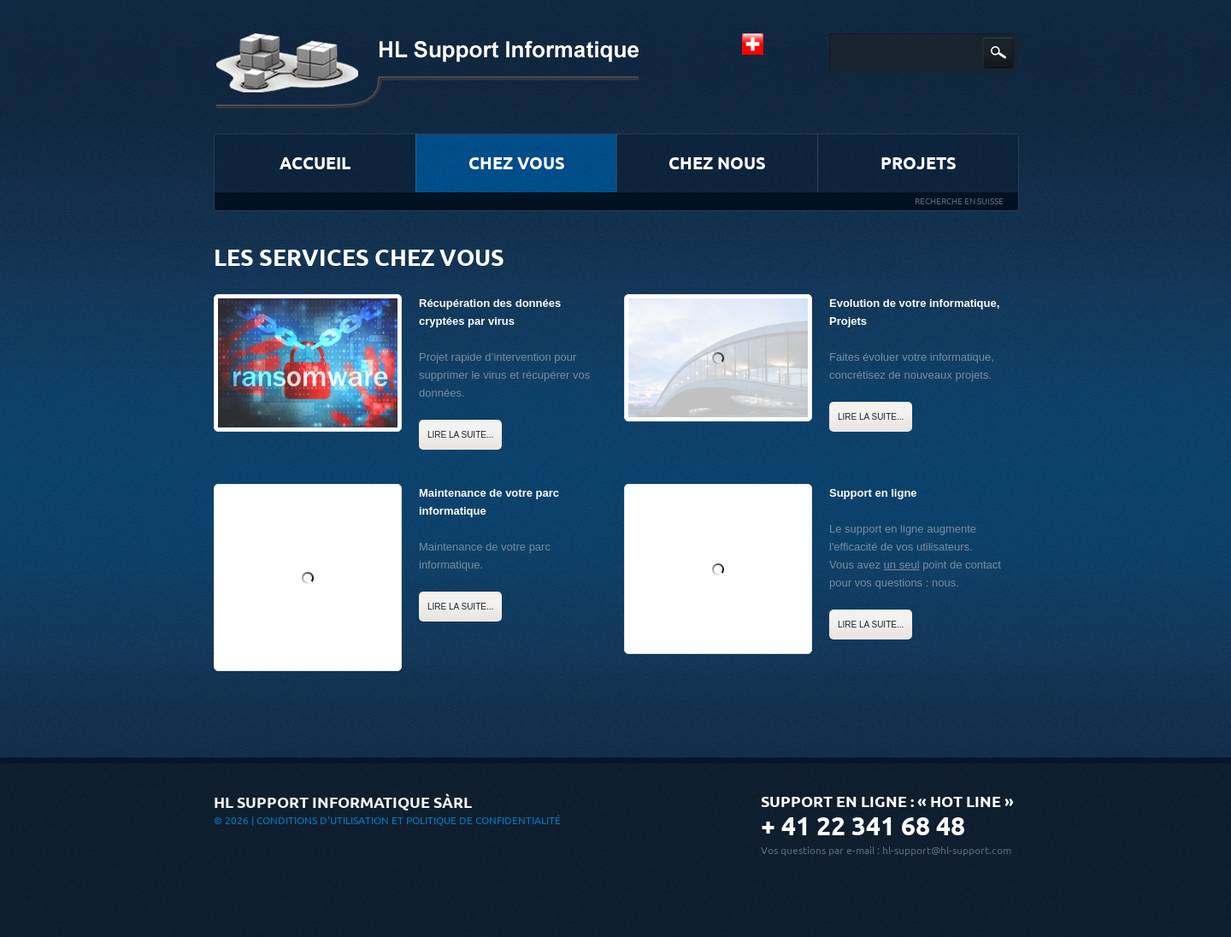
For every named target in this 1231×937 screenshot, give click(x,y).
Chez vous (516, 163)
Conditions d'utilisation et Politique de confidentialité (408, 820)
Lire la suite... (460, 434)
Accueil (315, 163)
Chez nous (717, 163)
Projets (919, 163)
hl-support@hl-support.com (946, 850)
